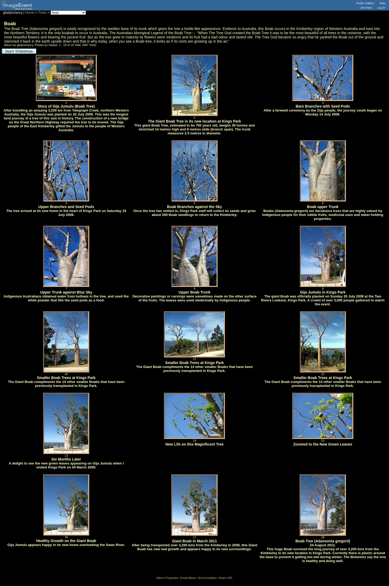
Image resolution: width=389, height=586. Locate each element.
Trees (42, 12)
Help (382, 3)
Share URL (225, 577)
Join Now (366, 7)
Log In (381, 7)
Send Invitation (207, 577)
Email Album (188, 577)
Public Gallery (365, 3)
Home (29, 12)
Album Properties (167, 577)
